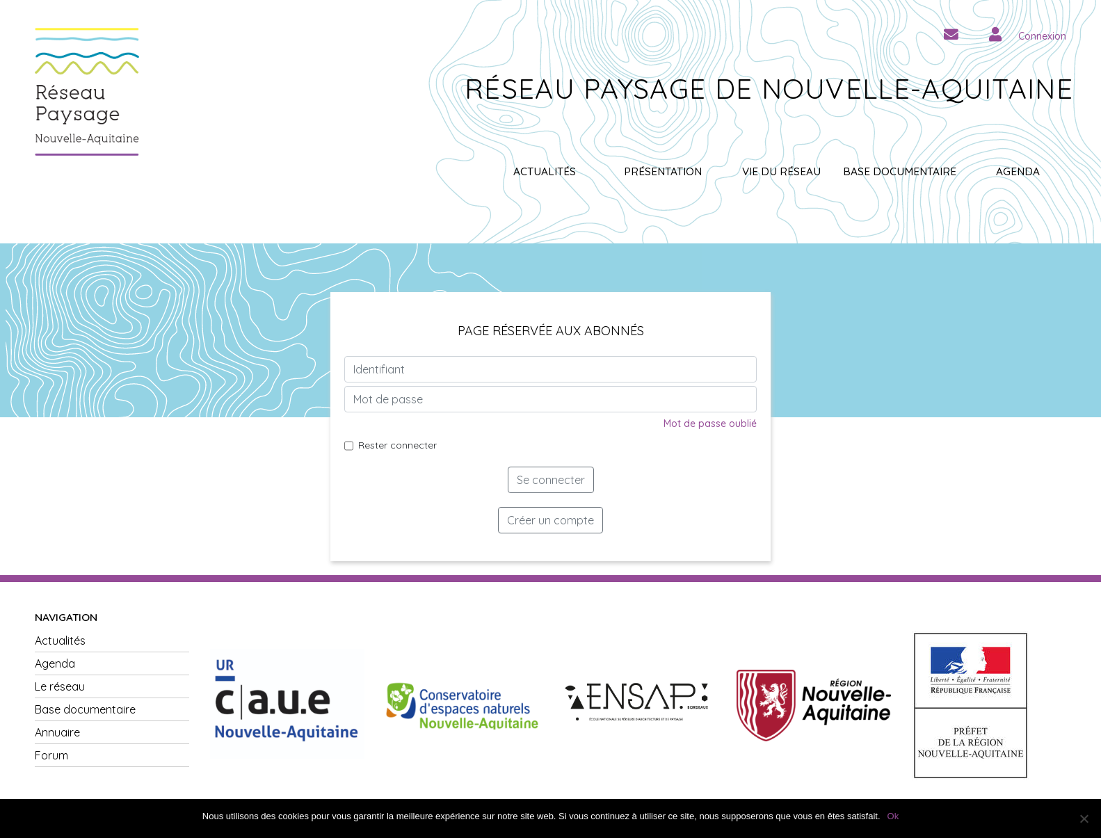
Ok (893, 816)
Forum (51, 755)
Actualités (544, 171)
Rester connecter (397, 445)
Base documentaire (899, 171)
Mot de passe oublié (710, 423)
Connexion (1042, 36)
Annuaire (57, 732)
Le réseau (60, 686)
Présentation (663, 171)
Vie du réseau (781, 171)
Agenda (1018, 171)
